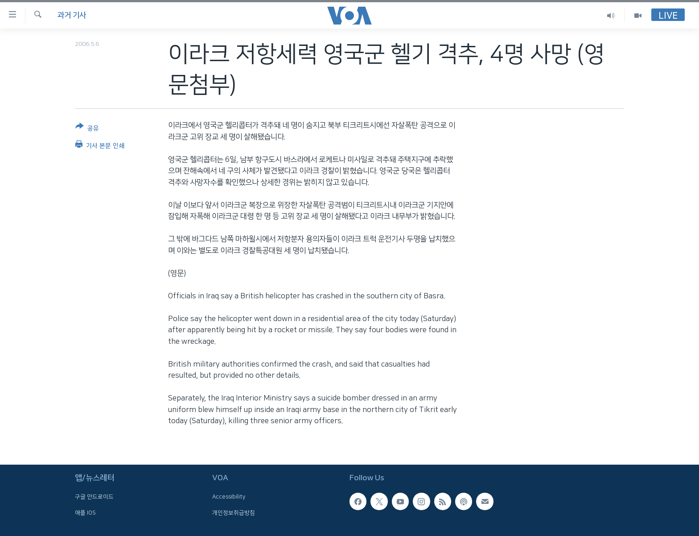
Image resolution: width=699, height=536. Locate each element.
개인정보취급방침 (233, 512)
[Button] (87, 129)
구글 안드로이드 (94, 497)
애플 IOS (85, 512)
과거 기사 (72, 15)
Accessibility (229, 497)
